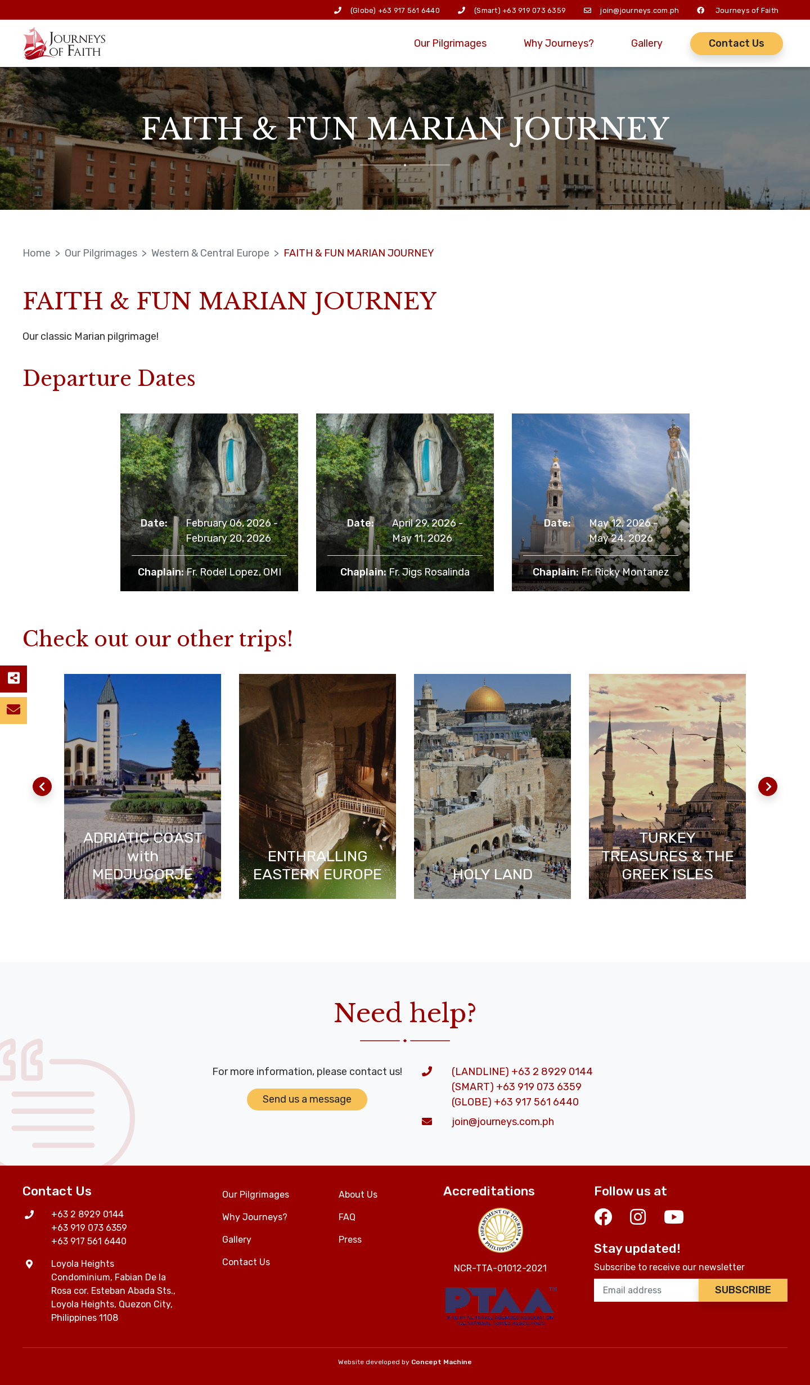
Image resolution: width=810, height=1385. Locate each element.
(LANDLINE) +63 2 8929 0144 (522, 1071)
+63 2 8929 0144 (87, 1214)
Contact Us (736, 43)
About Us (358, 1194)
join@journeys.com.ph (639, 10)
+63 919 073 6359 (534, 10)
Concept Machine (441, 1362)
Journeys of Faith (747, 10)
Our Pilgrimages (450, 43)
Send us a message (307, 1099)
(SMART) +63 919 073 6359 (517, 1087)
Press (350, 1239)
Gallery (647, 43)
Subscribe (743, 1290)
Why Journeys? (559, 43)
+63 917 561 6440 (409, 10)
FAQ (347, 1217)
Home (36, 253)
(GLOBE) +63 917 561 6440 (515, 1102)
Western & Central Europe (210, 253)
